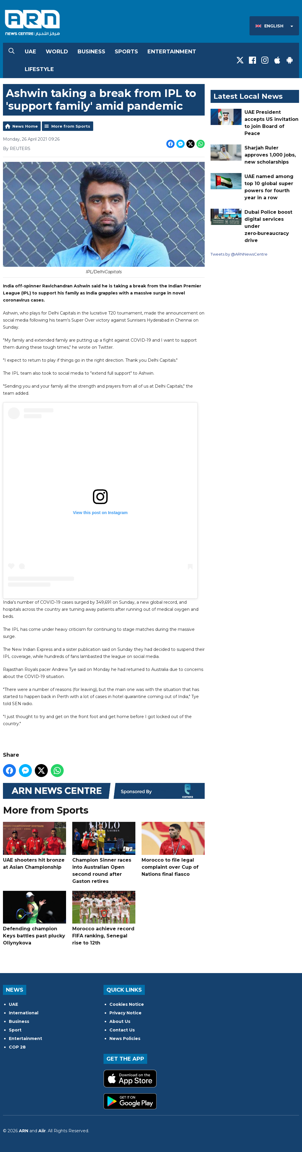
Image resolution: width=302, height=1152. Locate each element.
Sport (15, 1030)
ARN (23, 1130)
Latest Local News (248, 96)
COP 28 (17, 1047)
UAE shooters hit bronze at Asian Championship (34, 846)
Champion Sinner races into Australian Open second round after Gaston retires (103, 853)
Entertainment (171, 51)
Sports (126, 51)
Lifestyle (39, 69)
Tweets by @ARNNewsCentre (239, 254)
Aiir (42, 1130)
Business (91, 51)
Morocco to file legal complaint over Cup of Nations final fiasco (173, 849)
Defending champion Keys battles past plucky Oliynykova (34, 918)
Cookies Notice (126, 1004)
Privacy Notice (125, 1013)
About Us (119, 1021)
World (57, 51)
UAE (30, 51)
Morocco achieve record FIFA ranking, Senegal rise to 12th (103, 918)
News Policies (124, 1038)
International (23, 1013)
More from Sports (70, 126)
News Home (25, 126)
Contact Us (122, 1030)
